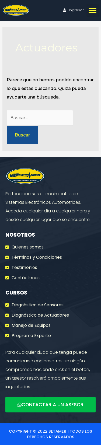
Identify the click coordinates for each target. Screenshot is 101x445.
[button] (92, 10)
